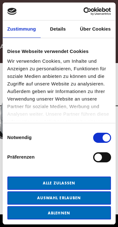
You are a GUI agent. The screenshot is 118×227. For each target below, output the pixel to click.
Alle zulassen (59, 183)
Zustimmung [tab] (21, 29)
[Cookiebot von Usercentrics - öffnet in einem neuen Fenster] (84, 11)
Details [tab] (58, 29)
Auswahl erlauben (59, 198)
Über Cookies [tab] (95, 29)
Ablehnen (59, 213)
